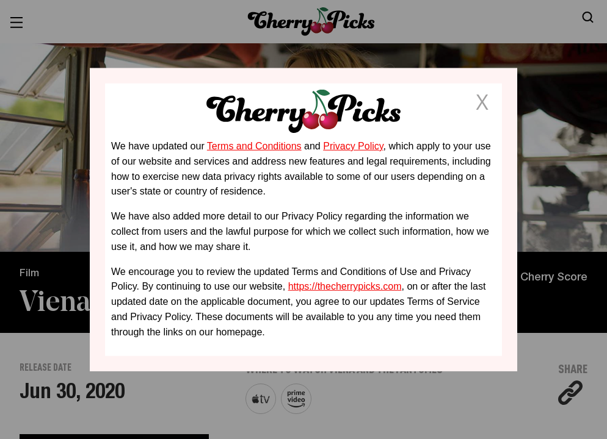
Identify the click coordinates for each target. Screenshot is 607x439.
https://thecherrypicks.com (345, 286)
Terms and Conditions (254, 146)
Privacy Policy (353, 146)
